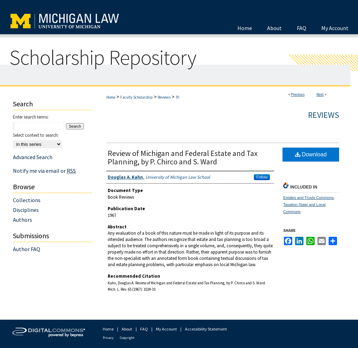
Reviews (164, 97)
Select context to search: (36, 135)
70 (177, 97)
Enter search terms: (31, 117)
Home (110, 97)
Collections (27, 200)
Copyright (127, 337)
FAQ (144, 329)
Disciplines (26, 209)
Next (320, 94)
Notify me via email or (44, 170)
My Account (166, 329)
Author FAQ (26, 249)
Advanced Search (32, 157)
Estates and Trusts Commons (308, 198)
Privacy (108, 337)
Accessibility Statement (206, 329)
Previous (298, 94)
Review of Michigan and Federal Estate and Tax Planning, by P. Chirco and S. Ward (183, 157)
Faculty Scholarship (136, 97)
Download (311, 154)
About (127, 329)
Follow (261, 177)
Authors (22, 219)
